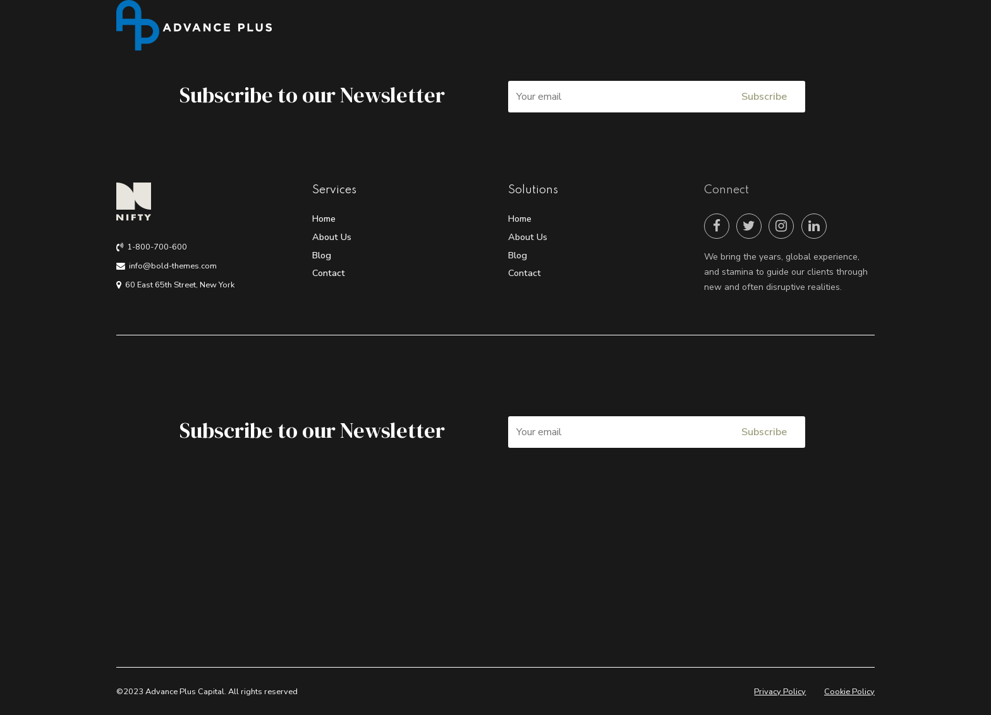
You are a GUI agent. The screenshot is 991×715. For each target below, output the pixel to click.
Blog (321, 255)
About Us (331, 237)
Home (324, 218)
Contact (328, 273)
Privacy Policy (780, 691)
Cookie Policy (849, 691)
